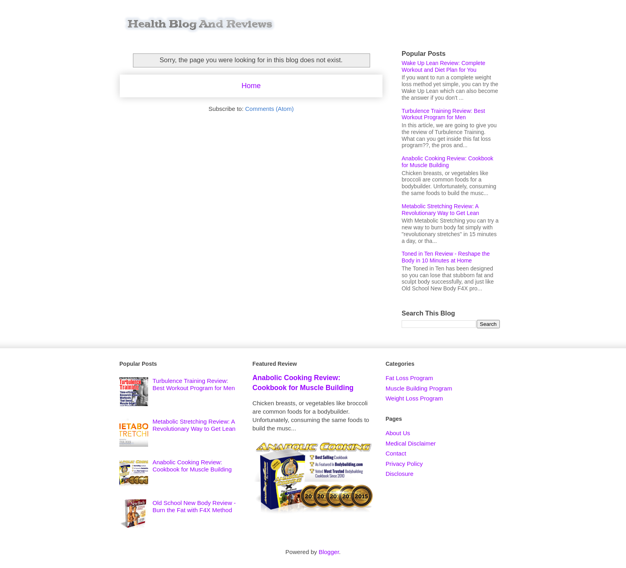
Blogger (329, 551)
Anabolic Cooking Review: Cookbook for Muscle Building (447, 161)
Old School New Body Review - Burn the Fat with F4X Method (194, 506)
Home (251, 86)
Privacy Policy (404, 463)
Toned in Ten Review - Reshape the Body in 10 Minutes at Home (446, 257)
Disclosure (400, 473)
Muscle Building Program (419, 388)
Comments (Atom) (269, 108)
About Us (398, 433)
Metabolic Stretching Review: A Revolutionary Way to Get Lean (440, 209)
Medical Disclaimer (411, 443)
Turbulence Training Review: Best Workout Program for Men (443, 114)
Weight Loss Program (414, 398)
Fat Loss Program (409, 378)
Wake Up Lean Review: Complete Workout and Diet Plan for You (443, 66)
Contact (396, 453)
